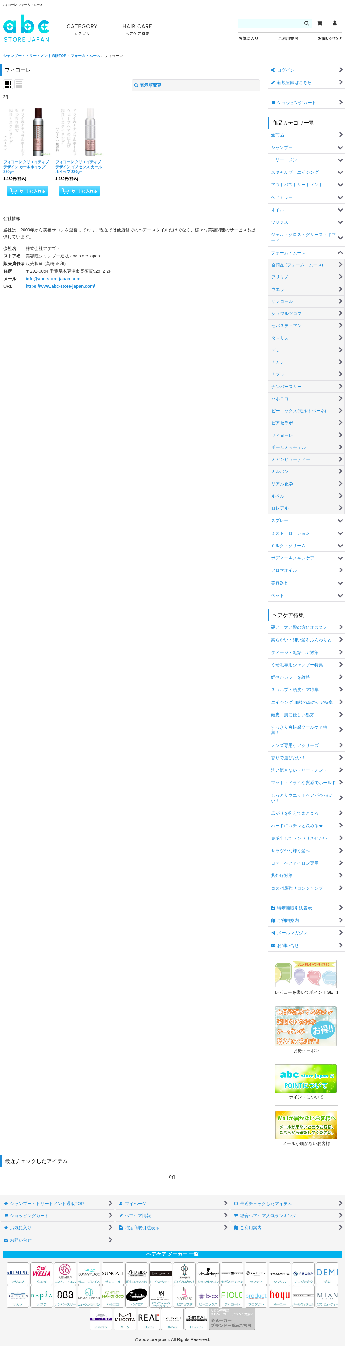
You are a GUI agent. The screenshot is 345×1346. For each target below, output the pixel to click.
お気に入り (248, 38)
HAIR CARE (137, 30)
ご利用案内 (288, 38)
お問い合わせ (330, 38)
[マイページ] (334, 23)
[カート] (319, 23)
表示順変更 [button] (147, 85)
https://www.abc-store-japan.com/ (60, 286)
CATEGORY (82, 30)
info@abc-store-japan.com (53, 278)
